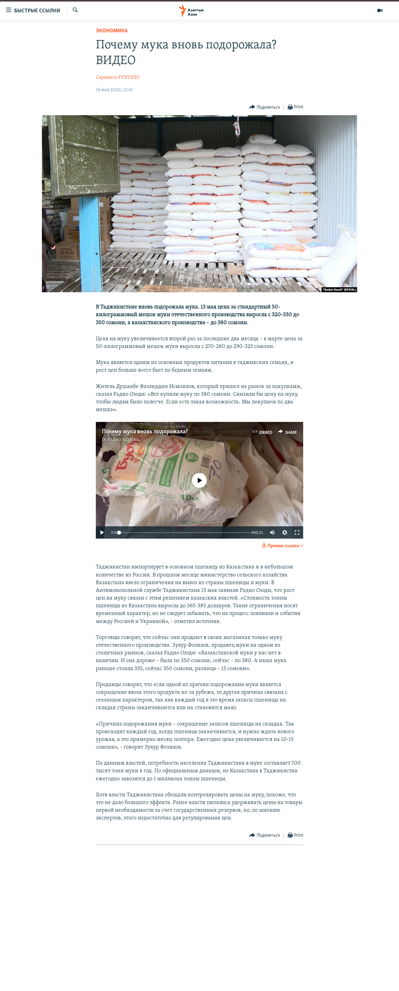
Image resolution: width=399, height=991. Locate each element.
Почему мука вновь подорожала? (145, 432)
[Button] (264, 107)
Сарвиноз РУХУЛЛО (118, 77)
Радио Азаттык (124, 439)
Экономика (112, 31)
